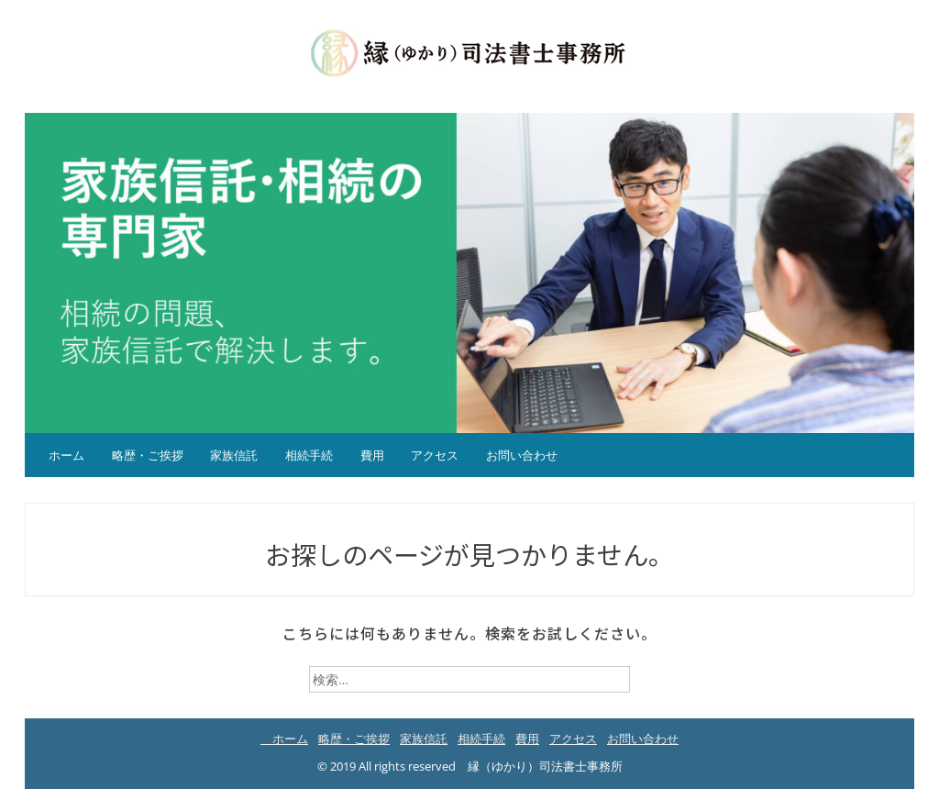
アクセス (434, 455)
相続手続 (309, 455)
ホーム (60, 455)
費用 (372, 455)
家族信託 (234, 455)
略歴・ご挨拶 (147, 455)
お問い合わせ (522, 455)
